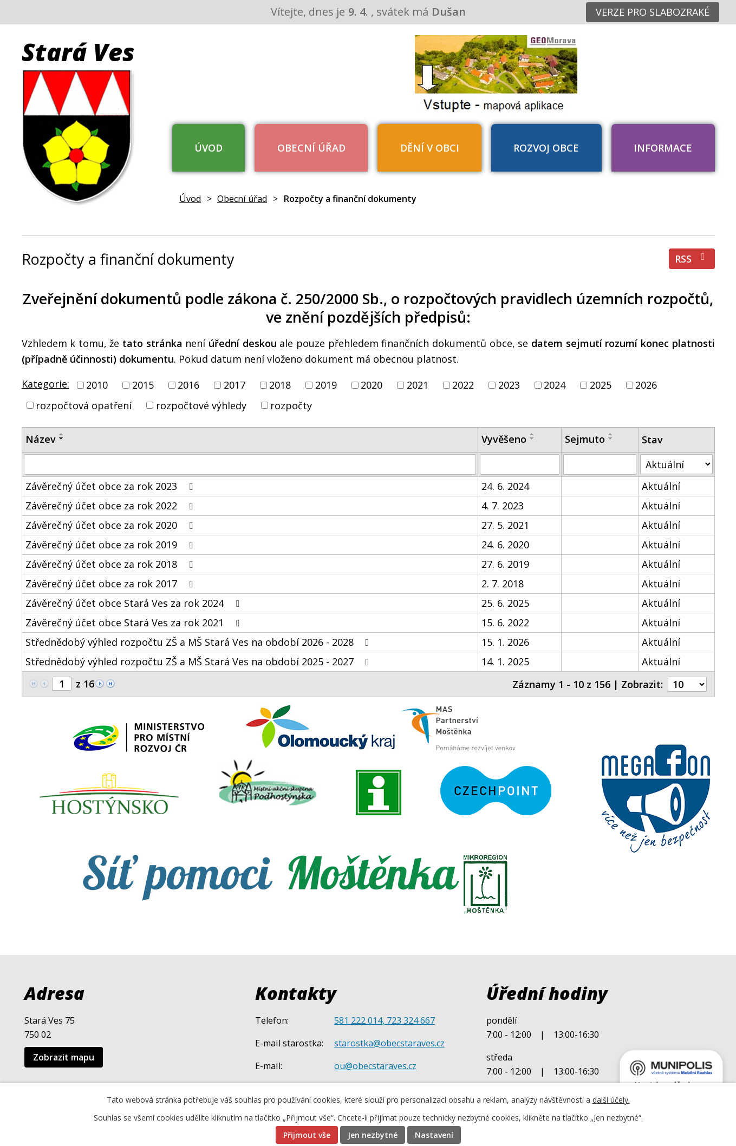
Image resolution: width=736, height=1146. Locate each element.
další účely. (611, 1100)
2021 (417, 384)
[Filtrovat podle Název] (250, 464)
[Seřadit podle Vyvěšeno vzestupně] (532, 434)
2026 (646, 384)
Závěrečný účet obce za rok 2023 (111, 486)
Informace (663, 147)
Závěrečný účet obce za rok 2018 (111, 564)
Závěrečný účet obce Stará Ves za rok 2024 (134, 603)
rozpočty (291, 404)
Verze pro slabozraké (652, 11)
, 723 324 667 (408, 1020)
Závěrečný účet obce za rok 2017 (111, 583)
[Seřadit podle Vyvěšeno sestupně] (532, 438)
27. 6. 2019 (505, 564)
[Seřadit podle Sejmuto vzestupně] (611, 434)
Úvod (208, 147)
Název (40, 439)
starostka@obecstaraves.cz (389, 1043)
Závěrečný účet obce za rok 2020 (111, 525)
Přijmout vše (306, 1135)
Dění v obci (429, 147)
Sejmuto (585, 439)
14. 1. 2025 (505, 661)
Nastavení (434, 1135)
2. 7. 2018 (502, 583)
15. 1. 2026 (505, 642)
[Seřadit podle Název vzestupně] (62, 434)
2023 (509, 384)
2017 (234, 384)
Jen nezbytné (373, 1135)
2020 (371, 384)
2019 (326, 384)
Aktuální (661, 486)
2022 (463, 384)
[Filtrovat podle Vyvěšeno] (519, 464)
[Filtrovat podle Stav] (676, 464)
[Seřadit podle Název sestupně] (62, 438)
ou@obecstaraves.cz (375, 1066)
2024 (554, 384)
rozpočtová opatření (84, 404)
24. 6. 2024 (505, 486)
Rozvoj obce (546, 147)
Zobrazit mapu (63, 1057)
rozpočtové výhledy (201, 404)
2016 (188, 384)
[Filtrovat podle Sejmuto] (600, 464)
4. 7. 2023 (502, 505)
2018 (280, 384)
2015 (143, 384)
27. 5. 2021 (505, 525)
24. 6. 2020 (505, 544)
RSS (692, 258)
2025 (600, 384)
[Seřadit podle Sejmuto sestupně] (611, 438)
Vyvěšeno (503, 439)
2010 (97, 384)
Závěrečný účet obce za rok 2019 (111, 544)
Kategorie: (45, 383)
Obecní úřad (311, 147)
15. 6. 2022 (505, 622)
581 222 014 (358, 1020)
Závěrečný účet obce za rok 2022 (111, 505)
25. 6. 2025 (505, 603)
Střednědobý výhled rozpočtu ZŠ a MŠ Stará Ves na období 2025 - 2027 (199, 661)
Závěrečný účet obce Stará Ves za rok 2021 (134, 622)
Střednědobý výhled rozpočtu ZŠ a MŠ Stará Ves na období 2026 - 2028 (199, 642)
